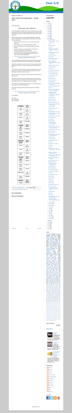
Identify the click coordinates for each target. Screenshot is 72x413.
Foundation (55, 303)
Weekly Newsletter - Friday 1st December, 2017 (54, 197)
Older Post (40, 228)
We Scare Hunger (55, 284)
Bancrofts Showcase (52, 131)
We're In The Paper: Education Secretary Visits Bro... (54, 127)
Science (56, 271)
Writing (50, 242)
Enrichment (50, 290)
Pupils (55, 237)
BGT (58, 295)
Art (52, 300)
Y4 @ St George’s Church (53, 75)
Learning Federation (52, 376)
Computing (58, 308)
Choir (55, 256)
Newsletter (49, 301)
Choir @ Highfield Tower (52, 73)
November (51, 202)
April (49, 213)
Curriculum (50, 283)
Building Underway (51, 78)
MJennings (51, 380)
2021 (49, 31)
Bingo (50, 307)
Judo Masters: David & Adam (53, 70)
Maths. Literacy (53, 310)
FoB (57, 265)
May (49, 211)
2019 (49, 34)
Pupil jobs (49, 298)
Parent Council (51, 274)
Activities (55, 281)
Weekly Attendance (52, 99)
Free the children (54, 276)
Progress (48, 258)
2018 (49, 36)
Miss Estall (51, 384)
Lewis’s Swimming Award (53, 71)
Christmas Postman (52, 66)
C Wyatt (50, 367)
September (51, 205)
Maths (56, 245)
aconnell (50, 391)
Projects (49, 263)
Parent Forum (54, 294)
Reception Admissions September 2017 (52, 93)
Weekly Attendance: (52, 161)
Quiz (59, 280)
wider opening (51, 291)
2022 (49, 30)
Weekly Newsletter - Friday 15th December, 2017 (54, 114)
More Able (58, 242)
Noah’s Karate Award (52, 59)
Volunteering (49, 248)
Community (48, 238)
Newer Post (14, 228)
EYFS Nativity (51, 119)
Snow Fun (50, 87)
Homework (56, 263)
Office (50, 387)
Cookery (58, 282)
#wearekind (56, 268)
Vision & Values (51, 259)
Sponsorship (48, 284)
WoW (49, 278)
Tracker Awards (51, 132)
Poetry (47, 276)
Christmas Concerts (52, 100)
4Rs (59, 240)
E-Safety (56, 275)
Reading (53, 236)
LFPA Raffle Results (52, 117)
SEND (53, 282)
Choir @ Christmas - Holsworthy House (52, 123)
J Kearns (50, 371)
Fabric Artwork (51, 56)
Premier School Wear (52, 186)
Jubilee (55, 309)
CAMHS (59, 307)
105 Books (57, 291)
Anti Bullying (54, 278)
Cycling (50, 270)
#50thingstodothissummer (51, 272)
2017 (49, 38)
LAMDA (58, 309)
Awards (58, 234)
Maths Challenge (51, 177)
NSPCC (59, 300)
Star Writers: (50, 172)
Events (58, 243)
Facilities (56, 254)
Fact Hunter (50, 179)
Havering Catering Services (53, 102)
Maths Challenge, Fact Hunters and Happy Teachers (54, 135)
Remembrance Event (52, 80)
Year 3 (59, 289)
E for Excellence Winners (53, 169)
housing (52, 316)
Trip (58, 314)
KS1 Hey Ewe (51, 68)
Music (57, 264)
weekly (54, 320)
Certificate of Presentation (53, 143)
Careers (49, 280)
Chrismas (48, 296)
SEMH (52, 313)
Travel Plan (48, 262)
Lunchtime (47, 310)
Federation (55, 290)
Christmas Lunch (51, 76)
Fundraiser (58, 288)
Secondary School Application (51, 314)
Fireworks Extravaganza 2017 (54, 86)
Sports (50, 244)
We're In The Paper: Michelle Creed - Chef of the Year (53, 90)
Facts (59, 239)
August (50, 206)
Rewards (54, 301)
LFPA (49, 43)
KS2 (47, 256)
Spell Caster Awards (55, 333)
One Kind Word (52, 304)
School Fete (57, 313)
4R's (59, 278)
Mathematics (48, 271)
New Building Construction (53, 58)
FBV (59, 272)
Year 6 (59, 277)
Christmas (52, 288)
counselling (57, 315)
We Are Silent (53, 295)
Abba (47, 307)
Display (49, 281)
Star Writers (50, 142)
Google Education (51, 81)
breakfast (49, 300)
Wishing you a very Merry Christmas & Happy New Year (53, 49)
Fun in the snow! (51, 125)
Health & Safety (49, 265)
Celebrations (58, 297)
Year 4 (47, 288)
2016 (49, 220)
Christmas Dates (51, 191)
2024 (49, 26)
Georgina (50, 369)
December (51, 39)
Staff (47, 264)
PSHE (55, 289)
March (50, 215)
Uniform (47, 315)
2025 (49, 25)
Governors (52, 264)
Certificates (49, 308)
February (50, 216)
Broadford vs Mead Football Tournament (53, 53)
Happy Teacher (51, 181)
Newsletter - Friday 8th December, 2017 (52, 153)
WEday (59, 269)
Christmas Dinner (51, 106)
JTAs (47, 277)
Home (11, 12)
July (49, 208)
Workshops (48, 261)
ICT (57, 274)
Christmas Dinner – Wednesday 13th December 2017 (54, 155)
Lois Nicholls (51, 378)
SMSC (47, 237)
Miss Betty (51, 382)
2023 (49, 28)
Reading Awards (51, 137)
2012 (49, 227)
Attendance (52, 240)
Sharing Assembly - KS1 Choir (54, 111)
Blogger (38, 406)
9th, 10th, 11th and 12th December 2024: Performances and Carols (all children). (56, 354)
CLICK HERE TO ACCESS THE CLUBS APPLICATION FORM (27, 56)
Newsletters (22, 189)
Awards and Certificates (52, 108)
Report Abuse (49, 328)
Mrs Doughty (51, 385)
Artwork (58, 252)
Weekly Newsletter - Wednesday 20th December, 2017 (54, 62)
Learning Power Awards (52, 140)
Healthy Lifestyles (50, 239)
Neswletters (58, 310)
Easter (51, 303)
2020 (49, 33)
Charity (55, 247)
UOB (53, 297)
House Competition (56, 262)
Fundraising (57, 283)
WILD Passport (52, 315)
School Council (53, 277)
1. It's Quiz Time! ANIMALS (56, 343)
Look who (50, 289)
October (50, 203)
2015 (49, 222)
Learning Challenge (52, 55)
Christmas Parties (51, 97)
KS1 (56, 261)
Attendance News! (51, 45)
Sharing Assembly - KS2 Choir (54, 115)
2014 (49, 223)
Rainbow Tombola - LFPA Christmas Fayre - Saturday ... (54, 149)
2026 (49, 23)
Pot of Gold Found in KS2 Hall (54, 129)
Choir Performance (51, 166)
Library (55, 258)
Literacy (47, 266)
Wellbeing (49, 294)
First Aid (48, 309)
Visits (56, 248)
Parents (25, 189)
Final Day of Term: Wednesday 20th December (54, 84)
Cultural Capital (53, 296)
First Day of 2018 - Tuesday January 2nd (53, 42)
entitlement (48, 316)
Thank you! (50, 47)
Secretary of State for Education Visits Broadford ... (54, 199)
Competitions (54, 308)
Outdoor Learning (51, 251)
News (18, 189)
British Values (54, 307)
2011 (49, 228)
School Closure (49, 268)
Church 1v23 (50, 109)
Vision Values (58, 298)
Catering (58, 244)
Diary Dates (50, 145)
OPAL (55, 280)
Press (47, 247)
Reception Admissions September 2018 (52, 164)
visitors (47, 320)
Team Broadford (49, 275)
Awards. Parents (53, 302)
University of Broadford (50, 269)
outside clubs (57, 316)
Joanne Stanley (52, 374)
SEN (49, 282)
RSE (53, 298)
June (50, 210)
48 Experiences (55, 266)
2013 (49, 225)
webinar (51, 320)
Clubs (16, 189)
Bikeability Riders (51, 120)
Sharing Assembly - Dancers (53, 65)
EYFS (51, 253)
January (50, 218)
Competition (49, 252)
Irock (51, 309)
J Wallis (50, 373)
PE (59, 281)
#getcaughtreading (50, 249)
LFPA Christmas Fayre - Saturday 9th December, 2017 (53, 188)
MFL (55, 300)
